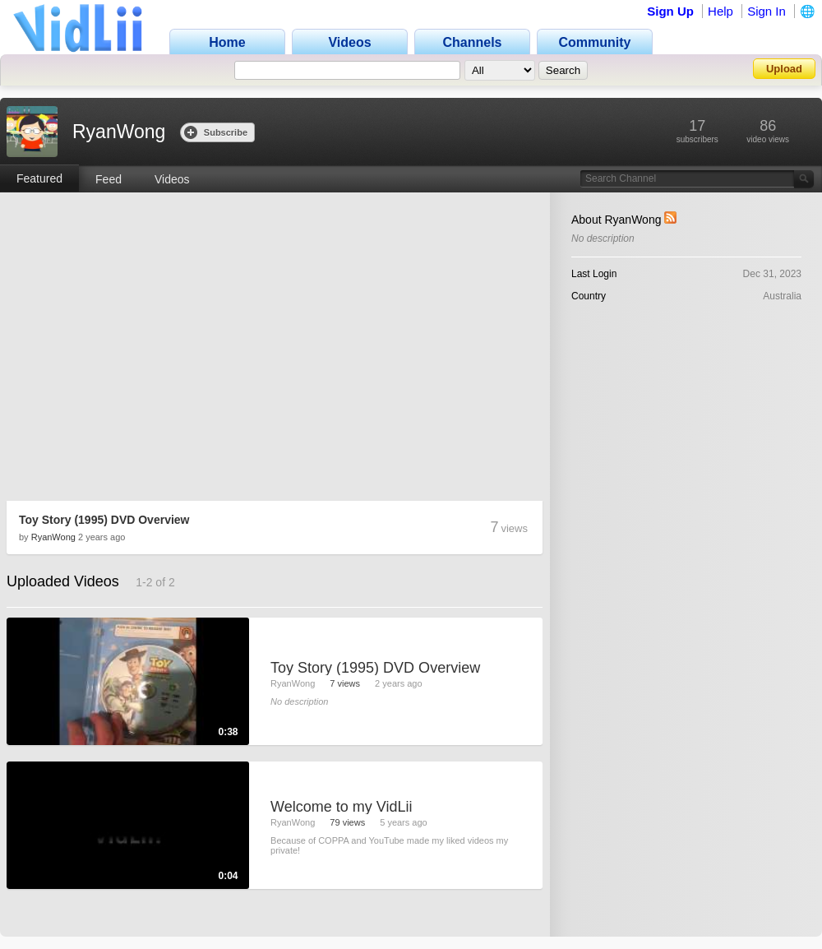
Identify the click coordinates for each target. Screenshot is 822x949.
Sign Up (670, 11)
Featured (39, 178)
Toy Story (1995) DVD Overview (104, 519)
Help (720, 11)
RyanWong (53, 537)
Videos (172, 179)
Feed (108, 179)
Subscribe (215, 132)
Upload (784, 68)
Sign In (766, 11)
